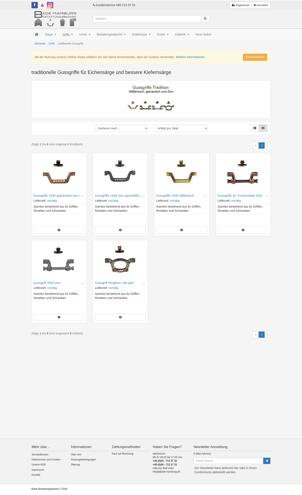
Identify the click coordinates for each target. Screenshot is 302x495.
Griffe (67, 34)
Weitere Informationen (190, 57)
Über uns (76, 454)
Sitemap (75, 464)
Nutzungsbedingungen (83, 459)
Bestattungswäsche (111, 34)
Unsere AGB (39, 464)
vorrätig (52, 200)
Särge (50, 34)
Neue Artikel (203, 34)
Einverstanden (255, 57)
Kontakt (36, 474)
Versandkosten (40, 454)
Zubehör (182, 34)
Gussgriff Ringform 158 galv (114, 283)
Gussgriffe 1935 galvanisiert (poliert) (59, 195)
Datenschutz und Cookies (46, 459)
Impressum (38, 469)
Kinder (163, 34)
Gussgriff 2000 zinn (47, 283)
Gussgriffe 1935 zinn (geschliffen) (118, 195)
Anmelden (261, 4)
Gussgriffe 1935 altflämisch (175, 195)
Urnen (84, 34)
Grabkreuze (141, 34)
